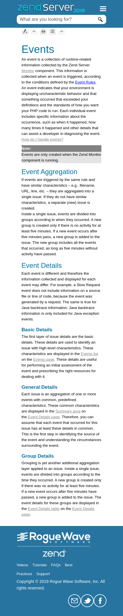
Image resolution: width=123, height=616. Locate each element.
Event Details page (44, 417)
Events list (89, 354)
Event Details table (44, 509)
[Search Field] (61, 19)
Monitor (28, 71)
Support (43, 574)
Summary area (68, 411)
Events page (43, 359)
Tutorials (39, 565)
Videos (22, 565)
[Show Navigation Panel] (103, 8)
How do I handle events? (42, 139)
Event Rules (85, 82)
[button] (100, 19)
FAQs (55, 565)
